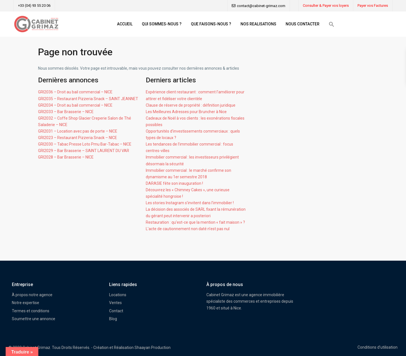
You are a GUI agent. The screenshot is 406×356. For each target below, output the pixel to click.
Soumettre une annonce (33, 319)
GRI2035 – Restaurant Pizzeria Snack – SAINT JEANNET (88, 98)
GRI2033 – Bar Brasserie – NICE (66, 111)
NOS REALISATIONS (258, 24)
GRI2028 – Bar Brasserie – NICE (66, 157)
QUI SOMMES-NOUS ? (162, 24)
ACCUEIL (125, 24)
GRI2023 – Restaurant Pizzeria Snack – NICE (77, 137)
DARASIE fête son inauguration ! (174, 183)
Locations (117, 295)
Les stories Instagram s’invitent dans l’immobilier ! (190, 203)
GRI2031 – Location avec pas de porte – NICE (77, 131)
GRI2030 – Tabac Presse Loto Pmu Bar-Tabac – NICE (84, 144)
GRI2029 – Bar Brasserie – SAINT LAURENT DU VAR (83, 150)
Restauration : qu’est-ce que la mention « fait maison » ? (195, 222)
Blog (113, 319)
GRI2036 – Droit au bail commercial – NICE (75, 92)
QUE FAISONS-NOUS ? (211, 24)
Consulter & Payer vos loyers (326, 5)
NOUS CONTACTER (302, 24)
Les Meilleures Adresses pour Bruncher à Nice (186, 111)
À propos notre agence (32, 295)
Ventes (115, 302)
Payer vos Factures (373, 5)
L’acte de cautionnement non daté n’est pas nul (188, 229)
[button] (332, 24)
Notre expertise (25, 302)
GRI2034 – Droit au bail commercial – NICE (75, 105)
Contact (116, 311)
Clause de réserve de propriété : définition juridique (190, 105)
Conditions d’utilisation (378, 347)
